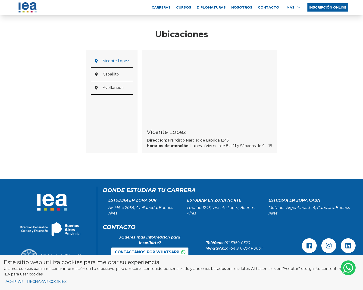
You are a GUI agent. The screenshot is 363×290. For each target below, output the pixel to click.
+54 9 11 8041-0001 (246, 248)
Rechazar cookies (47, 281)
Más (294, 7)
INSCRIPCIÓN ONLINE (327, 7)
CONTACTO (268, 7)
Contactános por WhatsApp (150, 252)
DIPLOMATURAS (211, 7)
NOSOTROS (241, 7)
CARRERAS (161, 7)
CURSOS (183, 7)
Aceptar (14, 281)
